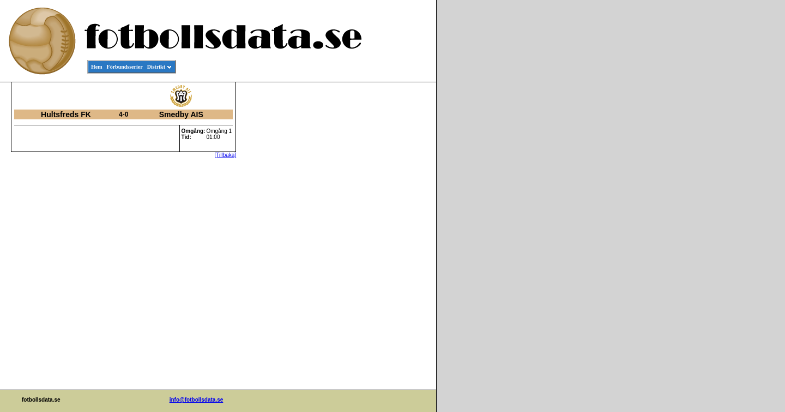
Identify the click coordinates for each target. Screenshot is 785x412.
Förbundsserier (125, 67)
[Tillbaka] (226, 155)
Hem (96, 67)
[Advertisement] (387, 248)
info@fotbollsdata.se (197, 400)
